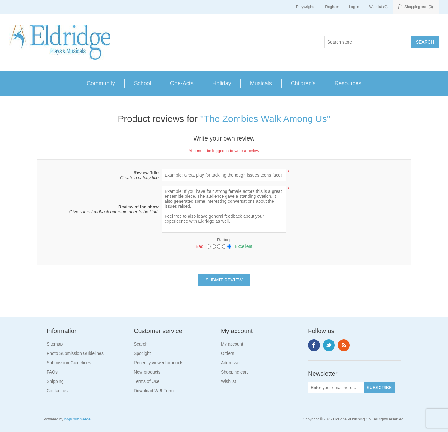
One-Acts (182, 83)
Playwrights (305, 7)
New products (147, 371)
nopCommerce (77, 419)
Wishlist (228, 381)
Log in (354, 7)
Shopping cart (234, 371)
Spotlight (142, 353)
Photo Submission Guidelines (75, 353)
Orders (227, 353)
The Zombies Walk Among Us (265, 119)
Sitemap (55, 343)
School (142, 83)
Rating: (224, 239)
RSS (344, 345)
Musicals (261, 83)
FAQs (52, 371)
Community (101, 83)
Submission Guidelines (69, 362)
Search (140, 343)
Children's (303, 83)
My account (232, 343)
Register (332, 7)
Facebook (314, 345)
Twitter (329, 345)
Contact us (57, 390)
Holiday (221, 83)
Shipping (55, 381)
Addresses (231, 362)
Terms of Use (146, 381)
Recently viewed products (159, 362)
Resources (347, 83)
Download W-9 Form (154, 390)
